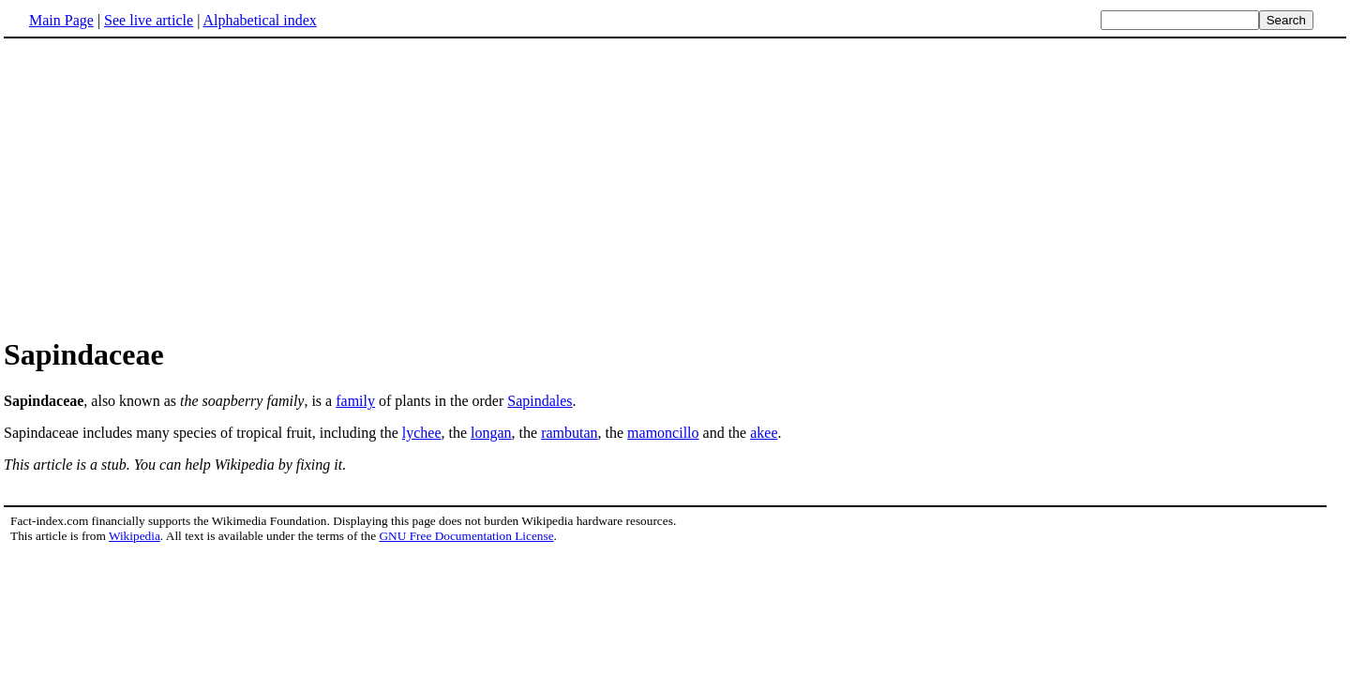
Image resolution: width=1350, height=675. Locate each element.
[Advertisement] (675, 186)
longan (491, 433)
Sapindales (539, 401)
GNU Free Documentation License (466, 536)
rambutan (569, 433)
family (355, 401)
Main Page (61, 20)
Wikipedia (134, 536)
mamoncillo (662, 433)
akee (763, 433)
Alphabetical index (259, 20)
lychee (422, 433)
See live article (148, 20)
